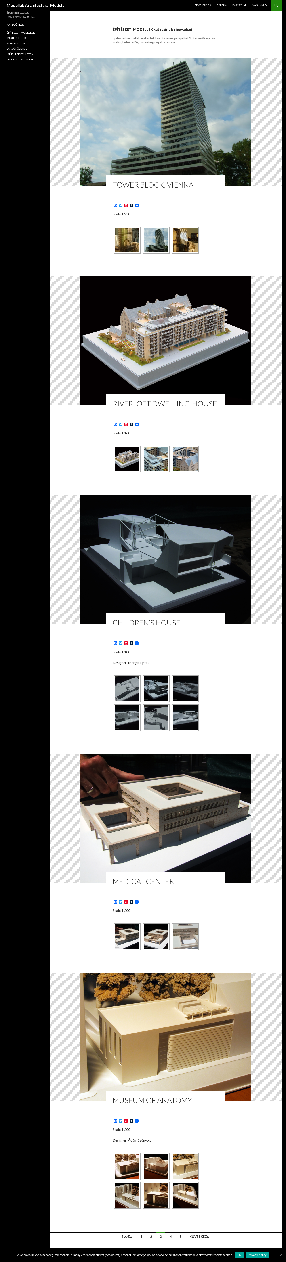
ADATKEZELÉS (203, 5)
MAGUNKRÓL (260, 5)
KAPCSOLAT (239, 5)
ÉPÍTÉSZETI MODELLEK (21, 32)
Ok (239, 1255)
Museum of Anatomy (152, 1100)
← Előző (125, 1237)
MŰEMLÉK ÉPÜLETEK (20, 54)
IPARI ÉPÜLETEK (16, 38)
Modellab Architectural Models (35, 5)
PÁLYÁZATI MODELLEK (20, 59)
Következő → (201, 1237)
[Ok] (280, 1255)
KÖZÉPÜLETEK (16, 43)
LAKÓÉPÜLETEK (17, 48)
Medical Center (143, 881)
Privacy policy (257, 1255)
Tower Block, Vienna (153, 184)
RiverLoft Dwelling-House (165, 403)
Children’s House (146, 622)
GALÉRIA (222, 5)
